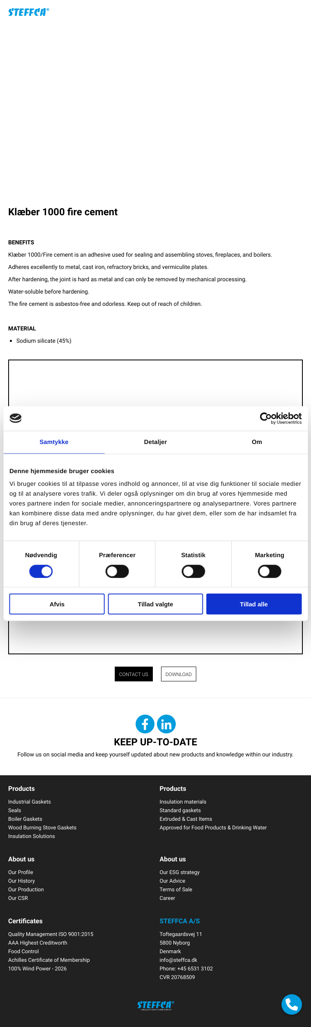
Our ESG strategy (180, 872)
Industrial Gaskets (29, 801)
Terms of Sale (176, 889)
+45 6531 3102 (195, 968)
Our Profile (20, 872)
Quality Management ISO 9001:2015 (50, 934)
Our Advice (173, 880)
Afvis (57, 604)
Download (179, 674)
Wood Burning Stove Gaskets (42, 827)
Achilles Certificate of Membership (49, 959)
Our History (21, 880)
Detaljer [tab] (155, 441)
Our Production (26, 889)
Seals (14, 810)
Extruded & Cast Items (186, 818)
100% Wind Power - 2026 (37, 968)
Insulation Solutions (31, 836)
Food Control (23, 951)
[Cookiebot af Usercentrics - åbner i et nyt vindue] (266, 418)
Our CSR (18, 898)
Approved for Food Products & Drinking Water (213, 827)
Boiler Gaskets (25, 818)
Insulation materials (183, 801)
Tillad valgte (155, 604)
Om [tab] (257, 441)
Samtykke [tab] (53, 441)
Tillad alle (254, 604)
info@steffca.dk (178, 959)
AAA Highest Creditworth (37, 942)
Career (167, 898)
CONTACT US (133, 674)
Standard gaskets (180, 810)
